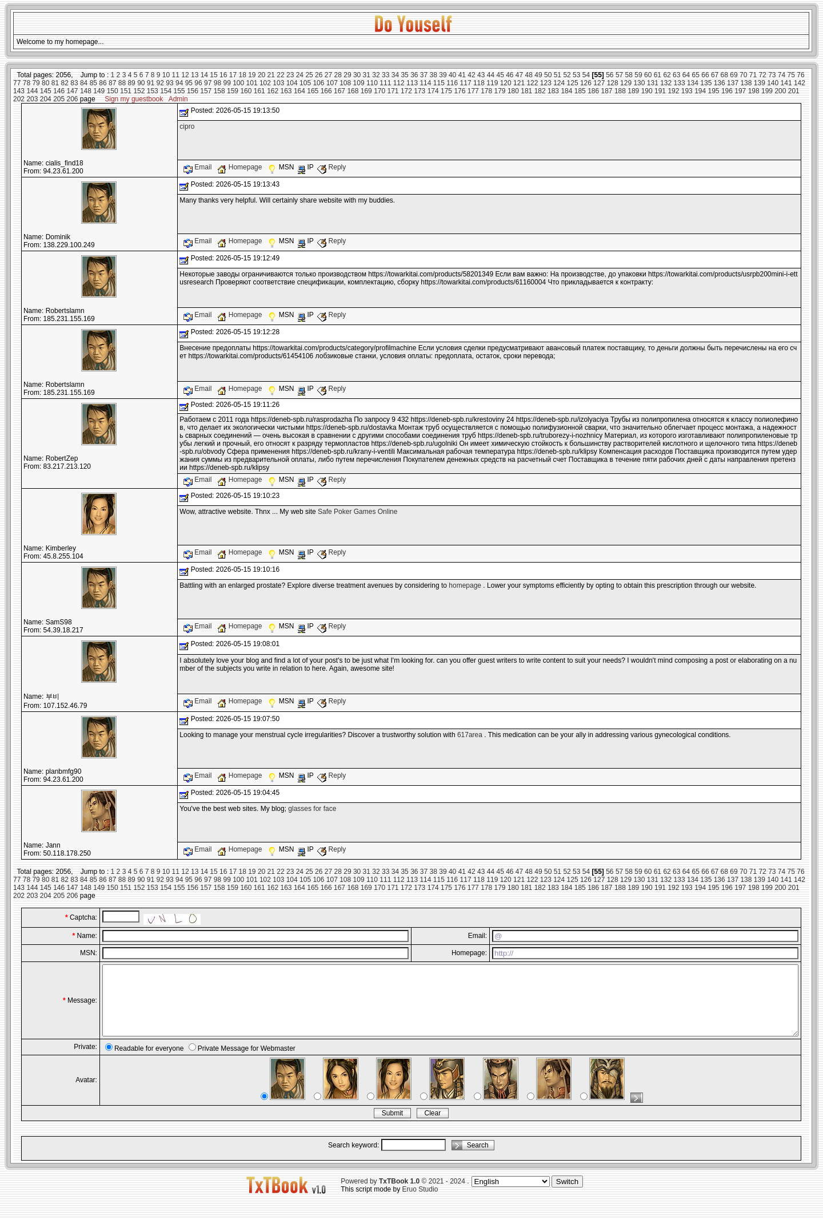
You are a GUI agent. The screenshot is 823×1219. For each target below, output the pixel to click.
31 (366, 75)
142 (799, 83)
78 (26, 83)
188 (620, 91)
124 (559, 83)
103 (278, 83)
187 (607, 91)
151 (125, 91)
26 (318, 75)
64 (686, 75)
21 (271, 75)
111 (385, 83)
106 (318, 83)
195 (714, 91)
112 (399, 83)
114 (425, 83)
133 (679, 83)
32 (375, 75)
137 (732, 83)
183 (553, 91)
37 (424, 75)
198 (754, 91)
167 (339, 91)
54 (586, 75)
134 (692, 83)
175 (446, 91)
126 (586, 83)
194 (700, 91)
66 (705, 75)
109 (359, 83)
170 (379, 91)
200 (780, 91)
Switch (567, 1195)
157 (205, 91)
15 (213, 75)
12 (185, 75)
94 (179, 83)
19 (251, 75)
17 (233, 75)
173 (419, 91)
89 (131, 83)
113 (412, 83)
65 (696, 75)
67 (714, 75)
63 (676, 75)
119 (492, 83)
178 (486, 91)
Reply (331, 167)
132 (666, 83)
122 (532, 83)
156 (192, 91)
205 (59, 99)
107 (332, 83)
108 (345, 83)
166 (326, 91)
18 (242, 75)
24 (299, 75)
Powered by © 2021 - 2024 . (405, 1195)
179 (500, 91)
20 (261, 75)
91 (150, 83)
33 (385, 75)
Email (198, 167)
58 (629, 75)
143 (19, 91)
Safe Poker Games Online (357, 512)
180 (513, 91)
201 (794, 91)
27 (328, 75)
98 (217, 83)
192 (673, 91)
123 (546, 83)
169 (366, 91)
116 (452, 83)
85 (93, 83)
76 (800, 75)
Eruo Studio (420, 1203)
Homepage (240, 167)
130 (639, 83)
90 (141, 83)
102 (265, 83)
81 (55, 83)
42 (471, 75)
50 (548, 75)
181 (526, 91)
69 (733, 75)
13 (194, 75)
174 (433, 91)
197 (740, 91)
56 (609, 75)
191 (660, 91)
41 (462, 75)
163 (286, 91)
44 (490, 75)
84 (83, 83)
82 (65, 83)
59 (638, 75)
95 (189, 83)
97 (207, 83)
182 (540, 91)
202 (19, 99)
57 (619, 75)
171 (393, 91)
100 (238, 83)
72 (762, 75)
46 (509, 75)
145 (45, 91)
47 (519, 75)
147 (72, 91)
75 (791, 75)
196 (727, 91)
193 (687, 91)
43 (481, 75)
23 (290, 75)
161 (259, 91)
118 (479, 83)
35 (404, 75)
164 (299, 91)
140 (772, 83)
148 (85, 91)
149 (99, 91)
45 (500, 75)
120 (506, 83)
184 (566, 91)
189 (633, 91)
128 (612, 83)
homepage (465, 585)
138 (746, 83)
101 (252, 83)
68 (724, 75)
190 (647, 91)
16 (223, 75)
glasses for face (312, 809)
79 (35, 83)
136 (719, 83)
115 (439, 83)
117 (466, 83)
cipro (186, 126)
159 (232, 91)
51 (557, 75)
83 (74, 83)
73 (772, 75)
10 (166, 75)
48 (529, 75)
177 (473, 91)
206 (72, 99)
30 (357, 75)
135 (706, 83)
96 (198, 83)
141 (786, 83)
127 (599, 83)
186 (593, 91)
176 (459, 91)
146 (59, 91)
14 (204, 75)
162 (272, 91)
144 (32, 91)
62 (666, 75)
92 (160, 83)
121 (519, 83)
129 (626, 83)
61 (657, 75)
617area (469, 735)
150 (112, 91)
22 (280, 75)
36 (414, 75)
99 (226, 83)
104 (292, 83)
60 (648, 75)
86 (102, 83)
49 (538, 75)
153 (152, 91)
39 (442, 75)
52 (566, 75)
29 (347, 75)
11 (175, 75)
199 (767, 91)
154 (165, 91)
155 (179, 91)
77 (17, 83)
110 (372, 83)
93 (169, 83)
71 (753, 75)
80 (45, 83)
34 (395, 75)
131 (652, 83)
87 (112, 83)
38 (433, 75)
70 (743, 75)
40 (452, 75)
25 (309, 75)
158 (219, 91)
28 (338, 75)
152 (139, 91)
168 (352, 91)
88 (122, 83)
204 (45, 99)
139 (759, 83)
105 (305, 83)
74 (781, 75)
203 (32, 99)
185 (580, 91)
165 (312, 91)
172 (406, 91)
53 (576, 75)
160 (245, 91)
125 (572, 83)
